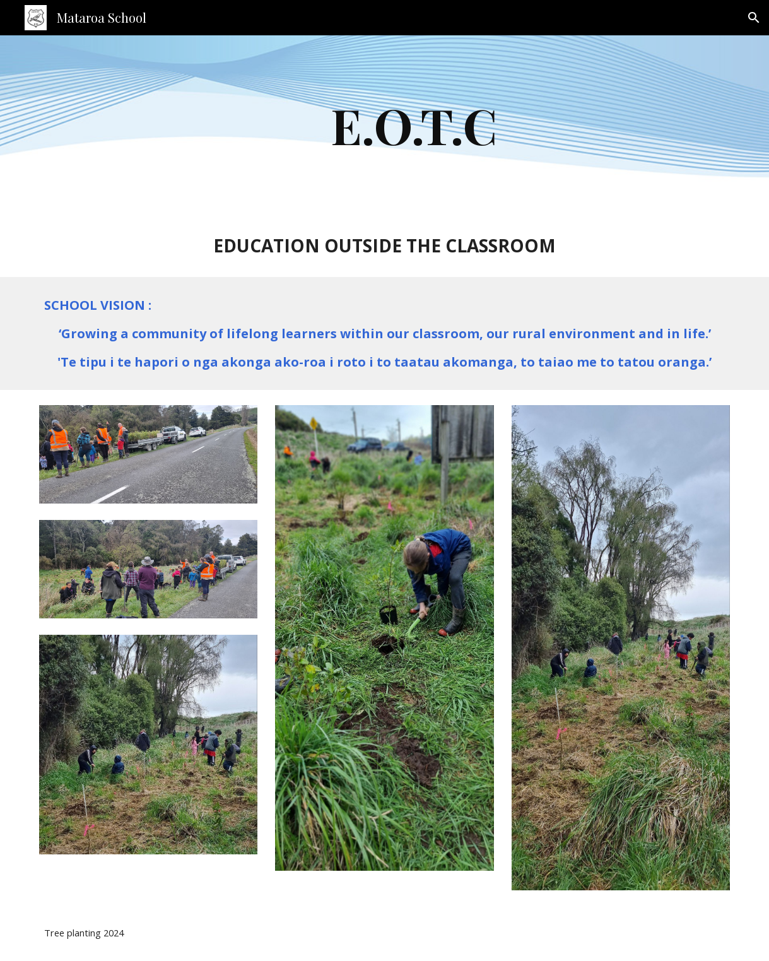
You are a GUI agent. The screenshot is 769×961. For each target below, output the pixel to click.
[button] (754, 18)
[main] (414, 125)
